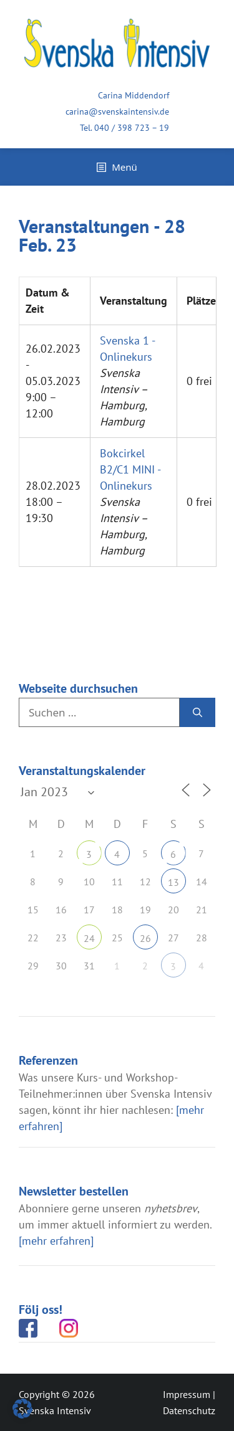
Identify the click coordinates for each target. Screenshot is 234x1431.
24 (89, 938)
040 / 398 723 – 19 (131, 127)
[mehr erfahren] (56, 1241)
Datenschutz (189, 1410)
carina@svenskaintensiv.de (117, 111)
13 (173, 882)
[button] (22, 1408)
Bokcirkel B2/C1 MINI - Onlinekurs (130, 469)
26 (145, 938)
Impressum (186, 1394)
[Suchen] (197, 713)
